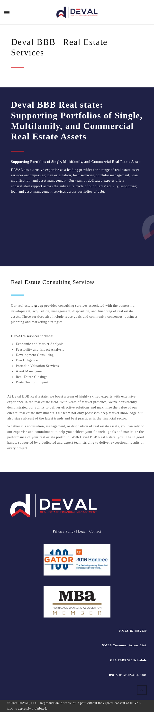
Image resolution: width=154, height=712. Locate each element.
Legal (82, 531)
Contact (95, 531)
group (38, 305)
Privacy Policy (64, 531)
